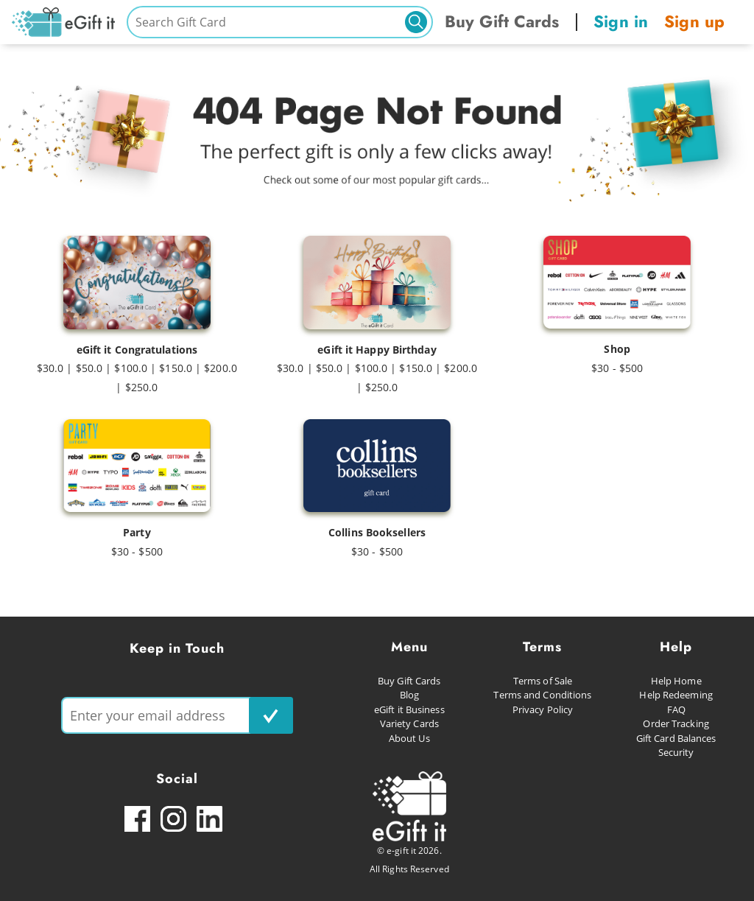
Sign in (620, 21)
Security (676, 752)
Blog (409, 694)
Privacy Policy (542, 709)
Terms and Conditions (542, 694)
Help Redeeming (675, 694)
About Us (409, 738)
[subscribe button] (271, 715)
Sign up (694, 21)
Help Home (676, 680)
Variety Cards (409, 723)
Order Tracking (675, 723)
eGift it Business (409, 709)
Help (676, 646)
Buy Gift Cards (502, 21)
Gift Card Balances (676, 738)
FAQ (676, 709)
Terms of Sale (542, 680)
